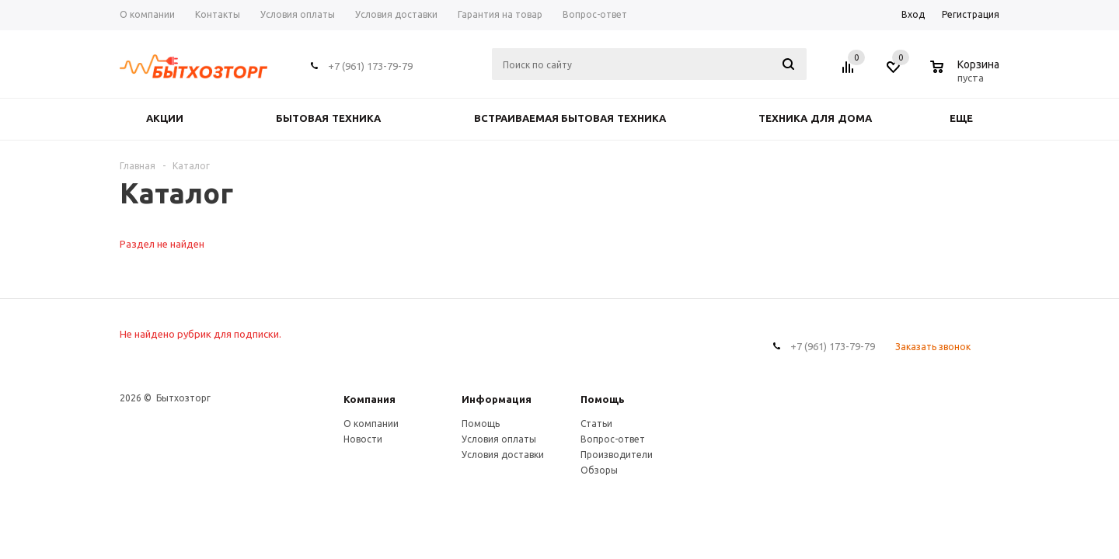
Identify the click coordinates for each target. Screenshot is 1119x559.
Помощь (602, 399)
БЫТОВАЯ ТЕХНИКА (328, 118)
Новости (362, 439)
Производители (616, 455)
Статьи (596, 423)
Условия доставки (503, 455)
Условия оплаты (499, 439)
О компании (371, 423)
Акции (164, 118)
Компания (369, 399)
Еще (969, 118)
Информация (497, 399)
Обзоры (599, 470)
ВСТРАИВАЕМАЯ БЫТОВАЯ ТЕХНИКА (570, 118)
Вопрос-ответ (612, 439)
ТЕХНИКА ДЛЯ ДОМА (814, 118)
